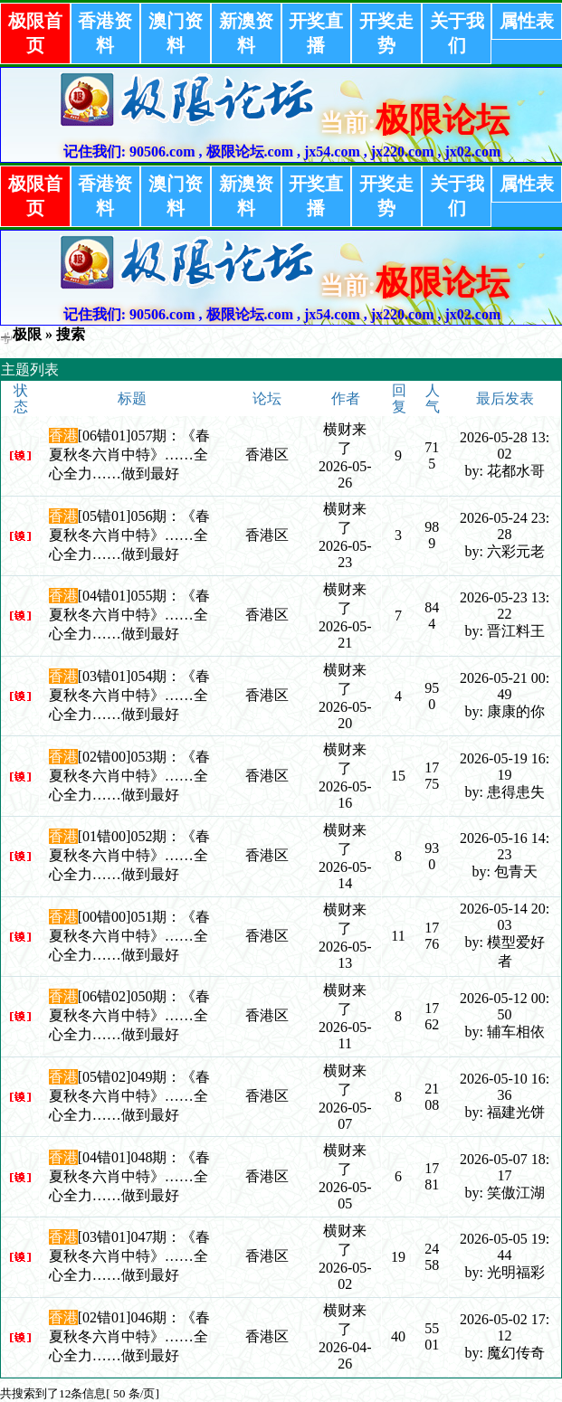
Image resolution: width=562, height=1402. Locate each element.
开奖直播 (316, 33)
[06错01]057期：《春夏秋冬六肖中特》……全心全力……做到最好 (130, 454)
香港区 (267, 454)
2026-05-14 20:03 (504, 917)
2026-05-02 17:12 (504, 1327)
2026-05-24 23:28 (504, 526)
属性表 (527, 21)
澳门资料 (175, 33)
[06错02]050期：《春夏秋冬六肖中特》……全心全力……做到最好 (130, 1015)
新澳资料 (246, 33)
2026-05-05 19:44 (504, 1247)
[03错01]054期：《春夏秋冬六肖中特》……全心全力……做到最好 (130, 695)
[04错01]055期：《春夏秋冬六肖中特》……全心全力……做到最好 (130, 614)
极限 (27, 334)
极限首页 (35, 33)
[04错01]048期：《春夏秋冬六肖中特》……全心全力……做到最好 (130, 1176)
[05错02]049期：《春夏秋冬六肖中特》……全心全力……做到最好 (130, 1096)
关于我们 (457, 33)
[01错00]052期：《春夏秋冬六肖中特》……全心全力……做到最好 (130, 855)
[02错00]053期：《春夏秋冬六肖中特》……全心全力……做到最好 (130, 775)
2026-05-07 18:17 (504, 1167)
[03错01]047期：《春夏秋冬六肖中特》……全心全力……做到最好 (130, 1256)
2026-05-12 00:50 (504, 1006)
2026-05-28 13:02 (504, 445)
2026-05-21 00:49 (504, 686)
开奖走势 (386, 33)
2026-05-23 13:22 (504, 605)
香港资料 (105, 33)
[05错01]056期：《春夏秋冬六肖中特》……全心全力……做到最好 (130, 535)
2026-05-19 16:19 (504, 766)
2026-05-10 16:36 (504, 1087)
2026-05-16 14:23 (504, 846)
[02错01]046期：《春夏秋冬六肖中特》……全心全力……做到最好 (130, 1336)
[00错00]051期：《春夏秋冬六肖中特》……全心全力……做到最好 (130, 935)
